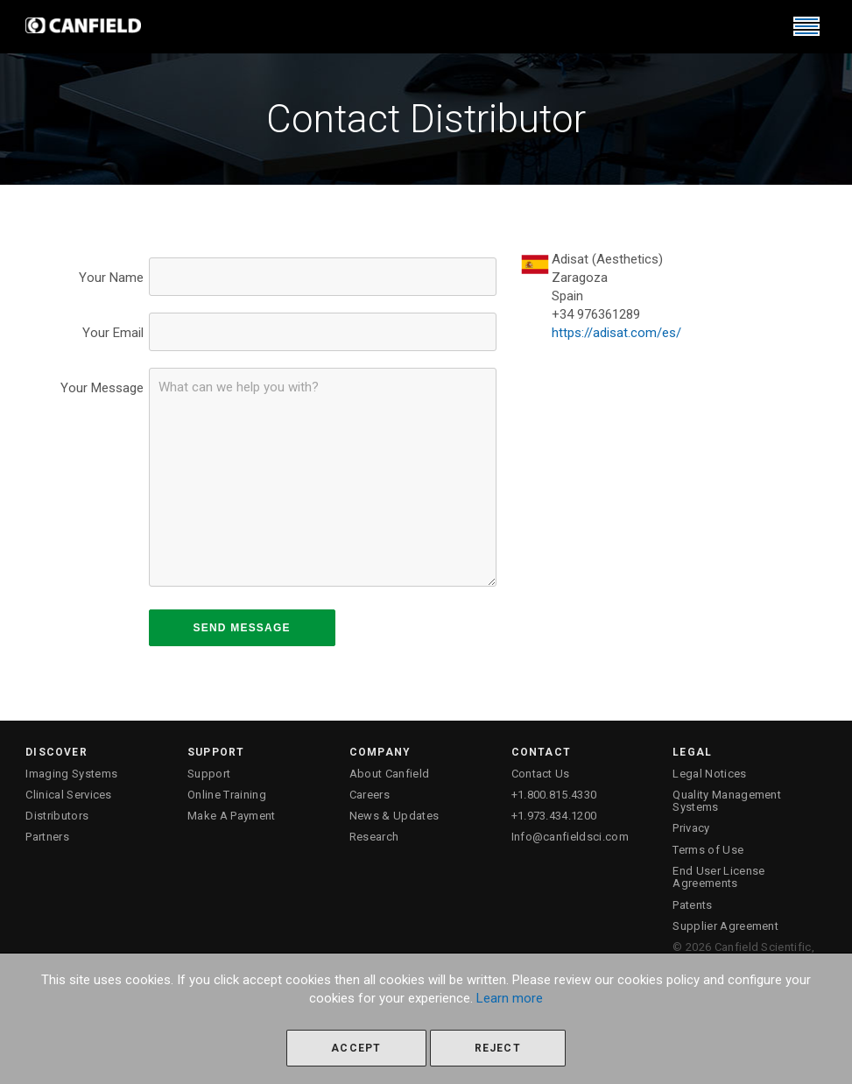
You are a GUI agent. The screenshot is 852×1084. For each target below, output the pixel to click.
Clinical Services (68, 794)
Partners (47, 836)
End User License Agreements (718, 877)
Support (208, 773)
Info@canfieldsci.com (570, 836)
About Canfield (389, 773)
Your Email (113, 333)
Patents (692, 905)
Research (374, 836)
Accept (356, 1048)
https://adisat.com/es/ (616, 333)
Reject (498, 1048)
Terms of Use (707, 849)
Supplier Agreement (725, 926)
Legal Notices (709, 773)
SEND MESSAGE (242, 628)
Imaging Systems (71, 773)
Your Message (102, 388)
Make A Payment (231, 815)
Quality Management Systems (726, 800)
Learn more (509, 998)
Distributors (56, 815)
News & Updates (394, 815)
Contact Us (540, 773)
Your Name (111, 277)
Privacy (690, 827)
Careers (369, 794)
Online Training (226, 794)
